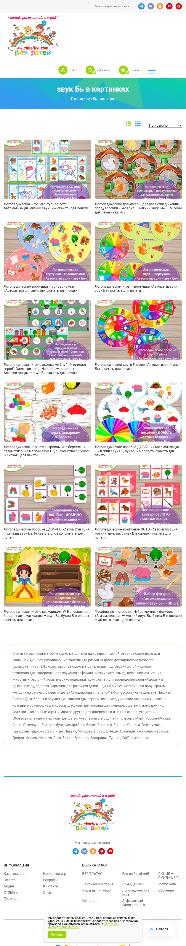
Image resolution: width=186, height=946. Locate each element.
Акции (9, 847)
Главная (77, 60)
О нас (47, 854)
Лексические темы (97, 845)
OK (160, 6)
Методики (90, 862)
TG (141, 6)
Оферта (10, 841)
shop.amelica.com (120, 891)
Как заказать (14, 835)
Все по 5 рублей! (135, 835)
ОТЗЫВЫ (11, 854)
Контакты (51, 847)
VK (150, 6)
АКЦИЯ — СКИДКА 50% (169, 837)
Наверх (161, 929)
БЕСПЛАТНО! (93, 835)
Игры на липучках (96, 851)
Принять (57, 934)
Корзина (160, 27)
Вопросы (50, 841)
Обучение (166, 851)
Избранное (126, 27)
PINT (169, 6)
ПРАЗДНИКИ (133, 845)
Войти (93, 27)
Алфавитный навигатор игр (133, 864)
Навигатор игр (54, 835)
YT (179, 6)
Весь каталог (95, 826)
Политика (11, 860)
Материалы (167, 845)
